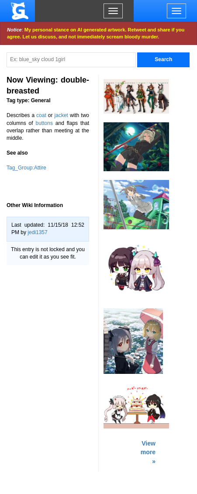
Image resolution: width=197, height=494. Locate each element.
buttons (44, 123)
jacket (61, 115)
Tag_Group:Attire (26, 168)
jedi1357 (37, 232)
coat (41, 115)
